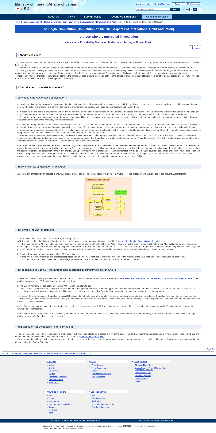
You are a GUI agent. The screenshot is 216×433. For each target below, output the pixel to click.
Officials (52, 368)
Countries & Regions (56, 392)
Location (52, 374)
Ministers (52, 365)
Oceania (52, 398)
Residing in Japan (98, 398)
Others (137, 381)
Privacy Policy (79, 420)
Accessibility (67, 420)
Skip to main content (143, 4)
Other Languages (193, 4)
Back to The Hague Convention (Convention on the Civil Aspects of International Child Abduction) (47, 353)
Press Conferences (99, 368)
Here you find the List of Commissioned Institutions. (140, 241)
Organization (53, 371)
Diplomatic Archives (56, 380)
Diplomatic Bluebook (142, 365)
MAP (128, 426)
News (93, 361)
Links (168, 4)
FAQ (154, 4)
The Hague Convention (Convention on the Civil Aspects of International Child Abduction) (82, 22)
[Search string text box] (153, 9)
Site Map (161, 4)
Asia (50, 395)
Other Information (98, 377)
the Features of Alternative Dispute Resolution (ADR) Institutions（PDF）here (157, 278)
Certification (96, 401)
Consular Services (29, 22)
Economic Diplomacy (143, 376)
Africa (51, 413)
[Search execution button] (175, 9)
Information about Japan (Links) (103, 404)
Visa (93, 395)
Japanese (178, 4)
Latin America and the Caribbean (61, 404)
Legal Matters (55, 420)
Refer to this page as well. (92, 336)
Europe (51, 407)
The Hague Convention (100, 407)
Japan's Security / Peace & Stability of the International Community (150, 369)
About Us (51, 361)
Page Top (211, 349)
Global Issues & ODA (143, 373)
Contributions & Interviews (101, 374)
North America (54, 401)
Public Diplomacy (141, 379)
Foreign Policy (140, 361)
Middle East (53, 410)
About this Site (54, 383)
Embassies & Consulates (58, 377)
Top (17, 22)
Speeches (95, 371)
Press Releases (97, 365)
